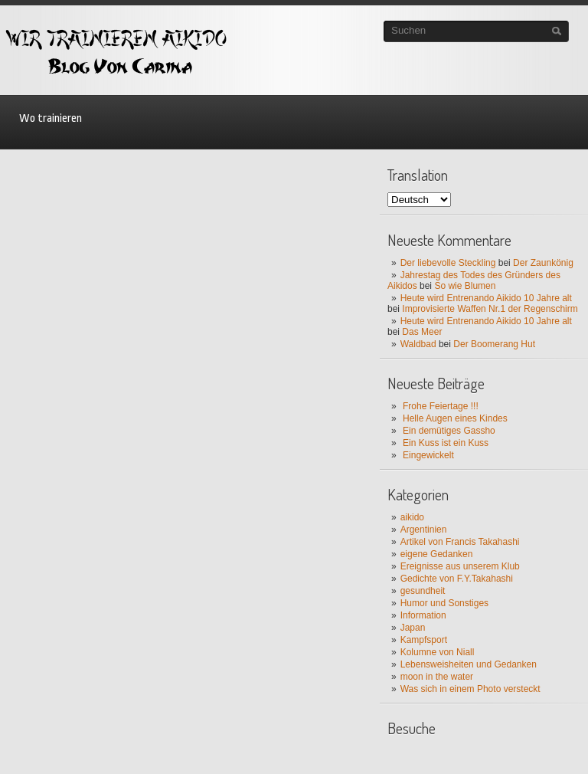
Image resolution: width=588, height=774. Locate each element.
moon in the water (436, 676)
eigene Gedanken (436, 554)
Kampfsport (423, 640)
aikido (412, 517)
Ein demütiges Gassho (449, 430)
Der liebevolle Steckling (448, 262)
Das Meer (422, 331)
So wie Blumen (464, 285)
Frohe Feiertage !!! (441, 406)
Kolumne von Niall (437, 652)
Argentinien (423, 529)
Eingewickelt (428, 455)
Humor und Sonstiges (444, 603)
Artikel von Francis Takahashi (460, 541)
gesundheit (423, 590)
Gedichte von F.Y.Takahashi (456, 578)
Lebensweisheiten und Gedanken (468, 664)
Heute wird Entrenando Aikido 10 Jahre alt (486, 298)
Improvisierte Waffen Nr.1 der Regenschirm (489, 308)
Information (423, 615)
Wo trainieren (50, 118)
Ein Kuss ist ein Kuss (445, 443)
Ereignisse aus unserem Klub (460, 566)
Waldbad (418, 344)
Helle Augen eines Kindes (455, 418)
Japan (413, 627)
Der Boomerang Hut (494, 344)
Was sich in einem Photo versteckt (470, 689)
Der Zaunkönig (543, 262)
